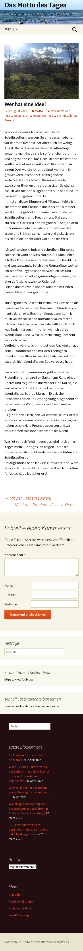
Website (10, 604)
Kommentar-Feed (20, 908)
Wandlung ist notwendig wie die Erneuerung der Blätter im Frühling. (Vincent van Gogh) (28, 808)
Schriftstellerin (66, 116)
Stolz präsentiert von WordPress (47, 942)
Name (10, 585)
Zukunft (9, 120)
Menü (9, 29)
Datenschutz (12, 942)
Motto (39, 111)
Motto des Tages (44, 116)
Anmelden (15, 895)
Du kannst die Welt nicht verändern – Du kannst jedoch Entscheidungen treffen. (28, 829)
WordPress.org (19, 915)
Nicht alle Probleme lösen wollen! (47, 504)
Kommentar (14, 555)
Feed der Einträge (21, 901)
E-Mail (10, 595)
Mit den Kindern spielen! (27, 498)
